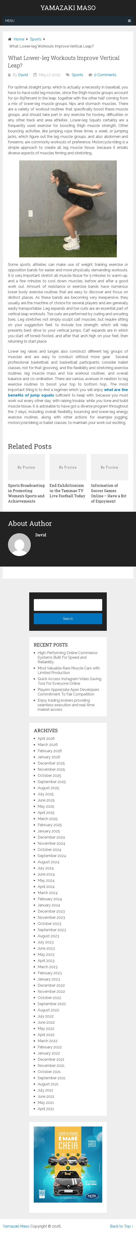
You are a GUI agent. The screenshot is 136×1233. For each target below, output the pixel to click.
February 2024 (50, 899)
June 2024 (46, 874)
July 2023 (46, 942)
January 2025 (49, 831)
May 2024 (46, 880)
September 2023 (52, 930)
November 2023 (51, 917)
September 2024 (52, 856)
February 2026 (50, 751)
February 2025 (50, 825)
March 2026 (48, 745)
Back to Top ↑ (121, 1226)
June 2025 (46, 800)
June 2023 (46, 948)
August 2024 (48, 862)
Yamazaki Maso (68, 8)
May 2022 (46, 1028)
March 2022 (48, 1041)
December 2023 (51, 911)
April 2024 (46, 886)
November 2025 (51, 769)
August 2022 (48, 1010)
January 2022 (49, 1053)
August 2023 (48, 936)
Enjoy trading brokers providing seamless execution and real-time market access (66, 705)
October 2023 (49, 923)
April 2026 (46, 738)
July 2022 (46, 1016)
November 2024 (51, 843)
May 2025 (46, 806)
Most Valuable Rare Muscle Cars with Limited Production (69, 670)
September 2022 (52, 1004)
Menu (9, 21)
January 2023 (49, 979)
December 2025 (51, 763)
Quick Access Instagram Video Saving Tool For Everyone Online (69, 681)
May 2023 (46, 954)
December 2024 (51, 837)
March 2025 (48, 819)
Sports (77, 75)
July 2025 (46, 794)
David (23, 75)
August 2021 (48, 1084)
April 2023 (46, 961)
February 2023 (50, 973)
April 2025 (46, 812)
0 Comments (105, 75)
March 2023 (48, 967)
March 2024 (48, 893)
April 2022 (46, 1035)
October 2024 (49, 849)
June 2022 (46, 1022)
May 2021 (46, 1102)
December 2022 (51, 985)
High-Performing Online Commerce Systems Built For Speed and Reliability (67, 657)
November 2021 (51, 1065)
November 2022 (51, 991)
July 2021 (45, 1090)
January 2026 (49, 757)
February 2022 (50, 1047)
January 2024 (49, 905)
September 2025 (52, 782)
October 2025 (49, 775)
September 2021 (51, 1078)
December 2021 (51, 1059)
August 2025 (48, 788)
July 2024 (46, 868)
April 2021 (46, 1109)
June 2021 (46, 1096)
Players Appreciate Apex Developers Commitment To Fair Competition (68, 691)
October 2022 (49, 998)
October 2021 (49, 1072)
